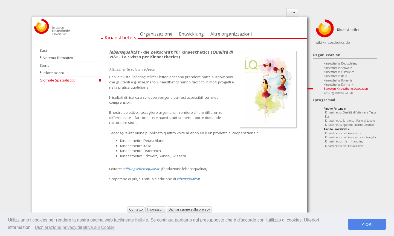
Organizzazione (156, 34)
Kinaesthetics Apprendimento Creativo (349, 125)
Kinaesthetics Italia (335, 76)
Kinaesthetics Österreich (339, 72)
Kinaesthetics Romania (338, 80)
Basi (43, 50)
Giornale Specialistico (58, 80)
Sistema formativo (58, 57)
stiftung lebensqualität (338, 93)
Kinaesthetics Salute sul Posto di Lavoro (350, 121)
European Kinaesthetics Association (346, 89)
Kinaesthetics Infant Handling (344, 141)
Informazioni (53, 72)
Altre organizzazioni (231, 34)
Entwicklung (191, 34)
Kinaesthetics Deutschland (341, 63)
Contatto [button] (136, 209)
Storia (45, 65)
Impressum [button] (155, 209)
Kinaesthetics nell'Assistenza (343, 133)
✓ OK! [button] (367, 224)
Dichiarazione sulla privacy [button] (189, 209)
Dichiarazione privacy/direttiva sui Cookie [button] (75, 227)
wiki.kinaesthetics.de (332, 42)
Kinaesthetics (120, 37)
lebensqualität (188, 178)
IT (292, 12)
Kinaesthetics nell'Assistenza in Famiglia (350, 137)
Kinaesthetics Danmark (338, 84)
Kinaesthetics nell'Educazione (344, 146)
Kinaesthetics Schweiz (338, 68)
